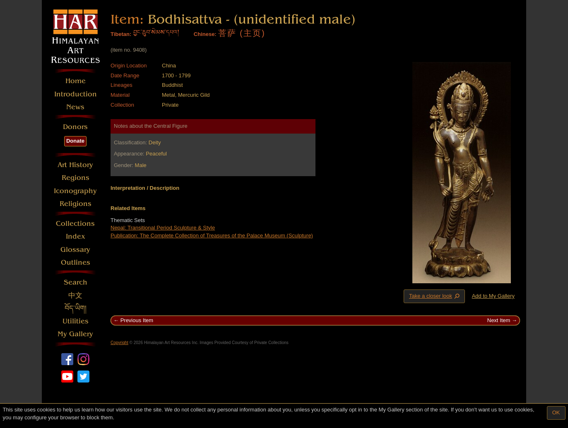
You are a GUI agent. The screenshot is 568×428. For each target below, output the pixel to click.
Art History (75, 165)
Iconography (75, 191)
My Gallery (75, 334)
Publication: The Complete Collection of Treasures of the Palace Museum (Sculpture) (212, 235)
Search (75, 282)
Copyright (119, 342)
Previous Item (136, 320)
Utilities (76, 321)
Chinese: (205, 34)
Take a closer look (435, 296)
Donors (75, 127)
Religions (75, 204)
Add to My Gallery (493, 296)
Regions (75, 178)
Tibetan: (121, 34)
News (75, 107)
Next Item (498, 320)
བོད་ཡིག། (76, 308)
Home (75, 81)
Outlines (75, 262)
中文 (75, 295)
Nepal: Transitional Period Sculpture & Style (163, 228)
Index (75, 236)
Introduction (75, 94)
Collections (75, 223)
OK (556, 412)
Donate (75, 141)
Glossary (75, 249)
